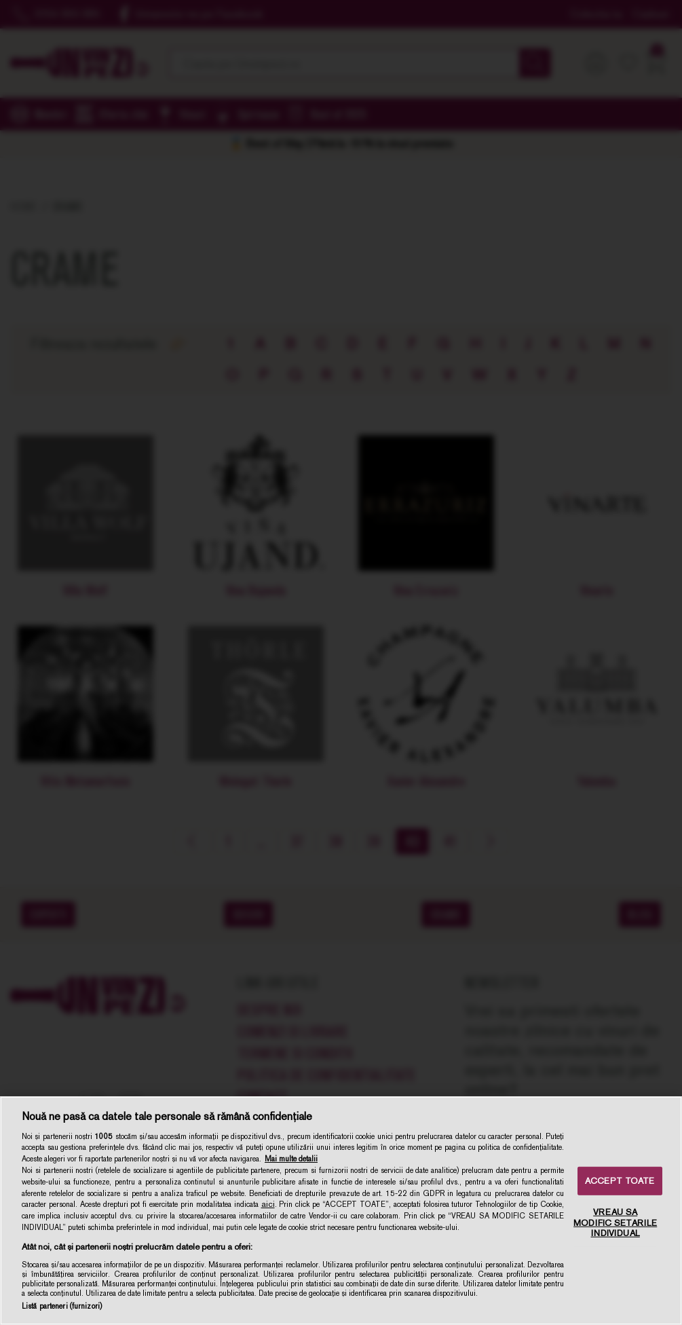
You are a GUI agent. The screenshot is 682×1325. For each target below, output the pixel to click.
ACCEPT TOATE (620, 1181)
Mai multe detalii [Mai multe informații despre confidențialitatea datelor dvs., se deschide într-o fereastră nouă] (291, 1158)
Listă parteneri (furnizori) (62, 1306)
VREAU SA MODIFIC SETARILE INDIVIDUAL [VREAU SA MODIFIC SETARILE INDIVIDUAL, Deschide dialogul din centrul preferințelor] (615, 1222)
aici (268, 1204)
